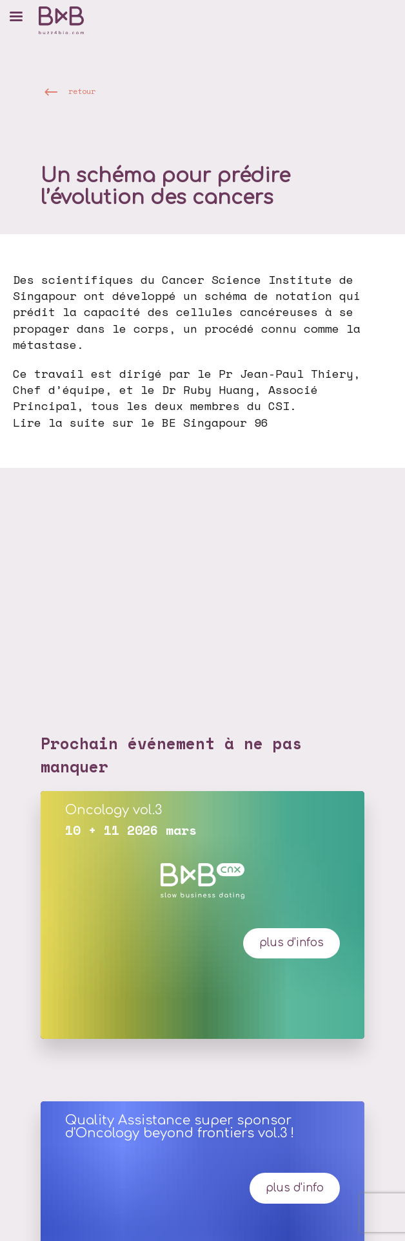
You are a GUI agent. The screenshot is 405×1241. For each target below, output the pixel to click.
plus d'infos (291, 943)
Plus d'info (295, 1188)
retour (81, 91)
